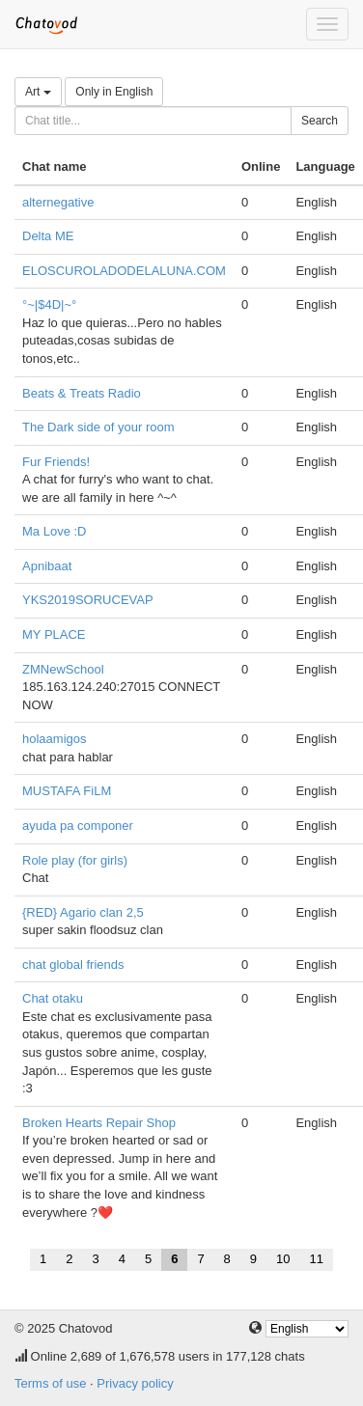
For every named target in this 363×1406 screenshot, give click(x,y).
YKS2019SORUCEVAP (88, 600)
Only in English (114, 91)
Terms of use (50, 1383)
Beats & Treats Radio (81, 393)
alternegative (58, 202)
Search (319, 120)
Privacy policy (135, 1383)
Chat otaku (52, 998)
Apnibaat (46, 566)
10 (283, 1259)
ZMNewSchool (63, 669)
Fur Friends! (56, 462)
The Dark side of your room (98, 427)
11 (316, 1259)
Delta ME (47, 236)
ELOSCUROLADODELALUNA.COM (124, 270)
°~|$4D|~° (49, 304)
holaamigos (54, 738)
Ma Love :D (54, 531)
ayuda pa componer (77, 825)
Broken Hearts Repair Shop (99, 1123)
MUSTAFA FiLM (66, 791)
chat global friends (73, 964)
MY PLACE (54, 634)
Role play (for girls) (74, 860)
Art (38, 91)
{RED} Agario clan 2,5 (83, 912)
